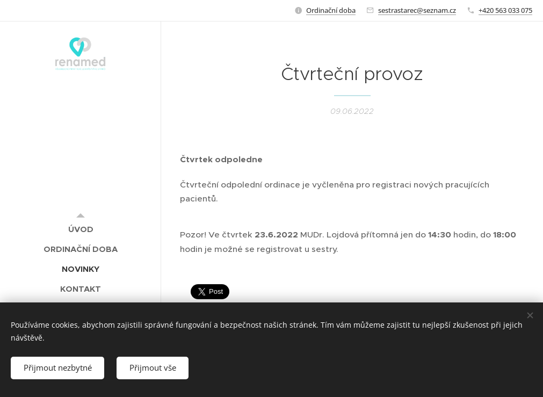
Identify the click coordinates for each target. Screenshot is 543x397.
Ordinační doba (331, 10)
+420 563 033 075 (505, 10)
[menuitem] (80, 229)
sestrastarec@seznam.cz (417, 10)
